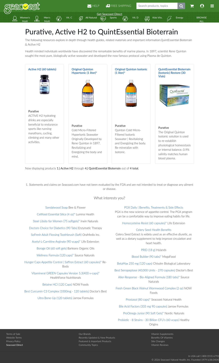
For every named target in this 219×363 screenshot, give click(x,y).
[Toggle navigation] (212, 5)
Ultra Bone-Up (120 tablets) (54, 298)
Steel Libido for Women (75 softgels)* (56, 221)
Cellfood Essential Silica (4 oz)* (56, 214)
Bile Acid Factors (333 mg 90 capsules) (143, 306)
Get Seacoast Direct (109, 14)
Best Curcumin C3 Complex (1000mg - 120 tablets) (56, 291)
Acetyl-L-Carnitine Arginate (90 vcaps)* (56, 241)
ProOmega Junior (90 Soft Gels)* (143, 313)
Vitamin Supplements (162, 333)
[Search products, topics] (157, 6)
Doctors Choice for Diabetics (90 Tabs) (53, 228)
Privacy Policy (13, 341)
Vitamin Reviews (159, 344)
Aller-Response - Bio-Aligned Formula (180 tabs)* (149, 277)
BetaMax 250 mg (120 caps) (134, 263)
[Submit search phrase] (181, 6)
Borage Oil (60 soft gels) (52, 248)
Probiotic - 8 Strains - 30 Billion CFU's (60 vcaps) (148, 320)
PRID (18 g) (148, 250)
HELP (93, 5)
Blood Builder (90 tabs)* (147, 256)
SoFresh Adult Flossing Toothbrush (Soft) (56, 234)
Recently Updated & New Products (97, 337)
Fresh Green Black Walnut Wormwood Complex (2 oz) (149, 288)
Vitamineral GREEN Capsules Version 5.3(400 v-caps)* (65, 273)
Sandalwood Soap (56, 207)
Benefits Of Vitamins (162, 337)
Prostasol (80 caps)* (138, 299)
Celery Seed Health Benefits (153, 229)
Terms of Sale (13, 333)
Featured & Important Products (95, 341)
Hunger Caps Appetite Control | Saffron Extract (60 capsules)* (63, 262)
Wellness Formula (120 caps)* (55, 255)
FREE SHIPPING (118, 5)
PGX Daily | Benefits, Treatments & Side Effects (153, 207)
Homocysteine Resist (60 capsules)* (144, 223)
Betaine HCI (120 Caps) (57, 284)
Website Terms (14, 337)
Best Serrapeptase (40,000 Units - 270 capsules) (144, 270)
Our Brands (85, 333)
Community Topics (88, 344)
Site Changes (158, 341)
